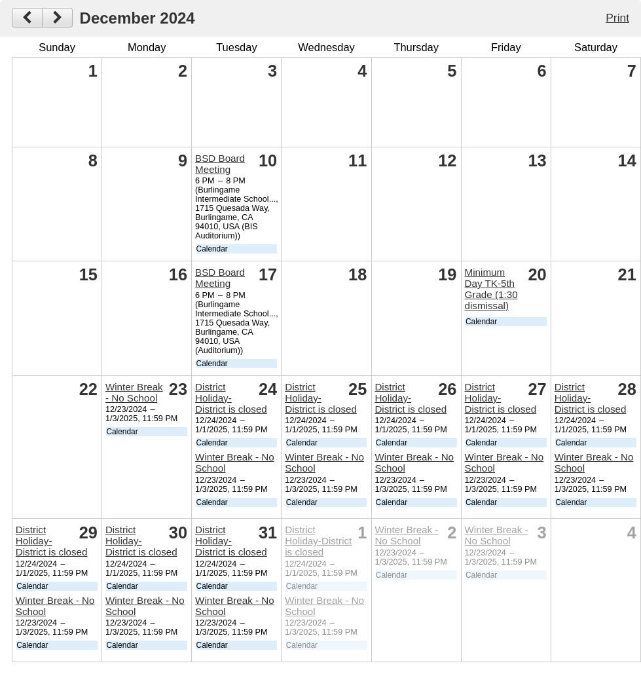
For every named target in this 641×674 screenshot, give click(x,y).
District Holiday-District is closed (231, 398)
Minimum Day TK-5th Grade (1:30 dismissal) (491, 289)
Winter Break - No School (134, 392)
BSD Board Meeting (220, 164)
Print (617, 17)
